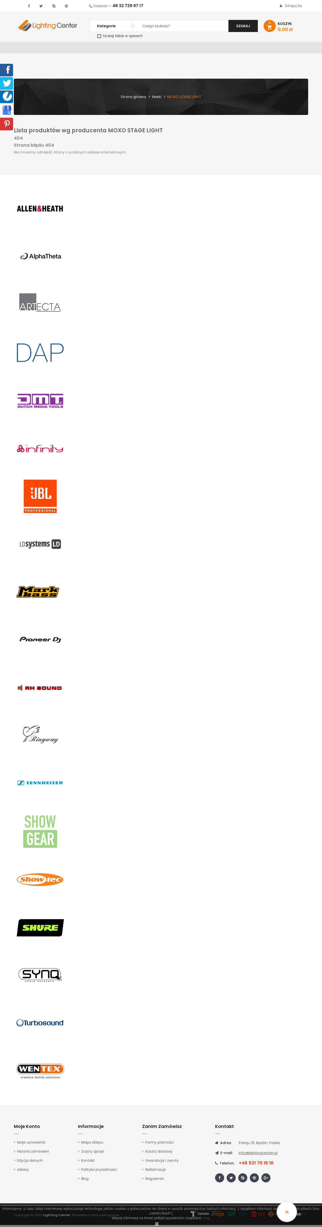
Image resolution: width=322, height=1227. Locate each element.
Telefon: (224, 1165)
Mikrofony (194, 48)
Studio (170, 48)
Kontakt (288, 48)
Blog (85, 1180)
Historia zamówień (33, 1153)
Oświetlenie (55, 48)
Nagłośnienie (97, 48)
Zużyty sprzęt (92, 1153)
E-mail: (224, 1154)
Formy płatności (159, 1144)
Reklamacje (155, 1171)
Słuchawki (221, 48)
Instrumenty (144, 48)
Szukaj (243, 25)
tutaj (206, 1218)
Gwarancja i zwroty (162, 1162)
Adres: (223, 1144)
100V (120, 48)
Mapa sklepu (92, 1144)
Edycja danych (30, 1162)
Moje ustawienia (31, 1144)
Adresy (23, 1171)
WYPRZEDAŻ (27, 48)
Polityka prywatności (99, 1171)
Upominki (265, 48)
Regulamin (154, 1180)
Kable (244, 48)
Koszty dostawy (159, 1153)
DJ (75, 48)
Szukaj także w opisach (120, 35)
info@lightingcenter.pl (258, 1154)
